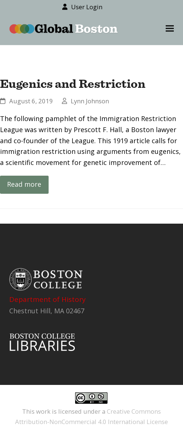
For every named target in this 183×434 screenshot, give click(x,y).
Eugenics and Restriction (72, 83)
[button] (170, 28)
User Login (86, 7)
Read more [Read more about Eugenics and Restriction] (24, 184)
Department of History (47, 299)
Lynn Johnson (90, 101)
